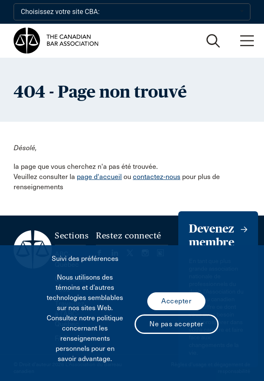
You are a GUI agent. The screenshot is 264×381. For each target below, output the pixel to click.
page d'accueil (99, 177)
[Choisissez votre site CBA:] (132, 11)
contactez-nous (156, 177)
